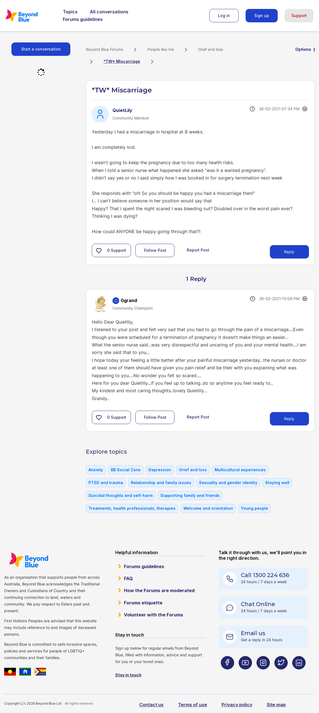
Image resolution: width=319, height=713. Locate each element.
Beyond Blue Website (28, 560)
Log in (224, 15)
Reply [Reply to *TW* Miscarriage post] (289, 251)
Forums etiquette (143, 603)
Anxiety (95, 469)
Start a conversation (41, 49)
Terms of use (192, 704)
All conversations (109, 12)
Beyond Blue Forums (29, 16)
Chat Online (258, 604)
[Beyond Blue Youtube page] (245, 673)
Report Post (198, 250)
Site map (276, 704)
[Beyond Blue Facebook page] (227, 673)
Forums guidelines (83, 19)
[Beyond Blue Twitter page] (281, 673)
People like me (160, 49)
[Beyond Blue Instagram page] (263, 673)
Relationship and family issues (161, 482)
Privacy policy (237, 704)
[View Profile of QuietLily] (122, 110)
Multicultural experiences (240, 469)
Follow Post (155, 250)
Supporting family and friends (190, 495)
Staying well (277, 482)
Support (299, 15)
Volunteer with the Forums (153, 615)
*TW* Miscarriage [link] (122, 61)
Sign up (261, 15)
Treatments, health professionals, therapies (132, 508)
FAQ (128, 578)
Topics (70, 12)
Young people (254, 508)
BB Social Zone (126, 469)
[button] (99, 250)
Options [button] (303, 49)
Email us (253, 633)
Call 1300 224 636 (265, 575)
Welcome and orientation (208, 508)
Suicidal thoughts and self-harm (120, 495)
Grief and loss (210, 49)
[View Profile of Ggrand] (129, 300)
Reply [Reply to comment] (289, 418)
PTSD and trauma (105, 482)
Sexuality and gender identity (228, 482)
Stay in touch (128, 675)
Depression (159, 469)
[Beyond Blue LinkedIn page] (299, 673)
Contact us (151, 704)
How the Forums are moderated (159, 590)
